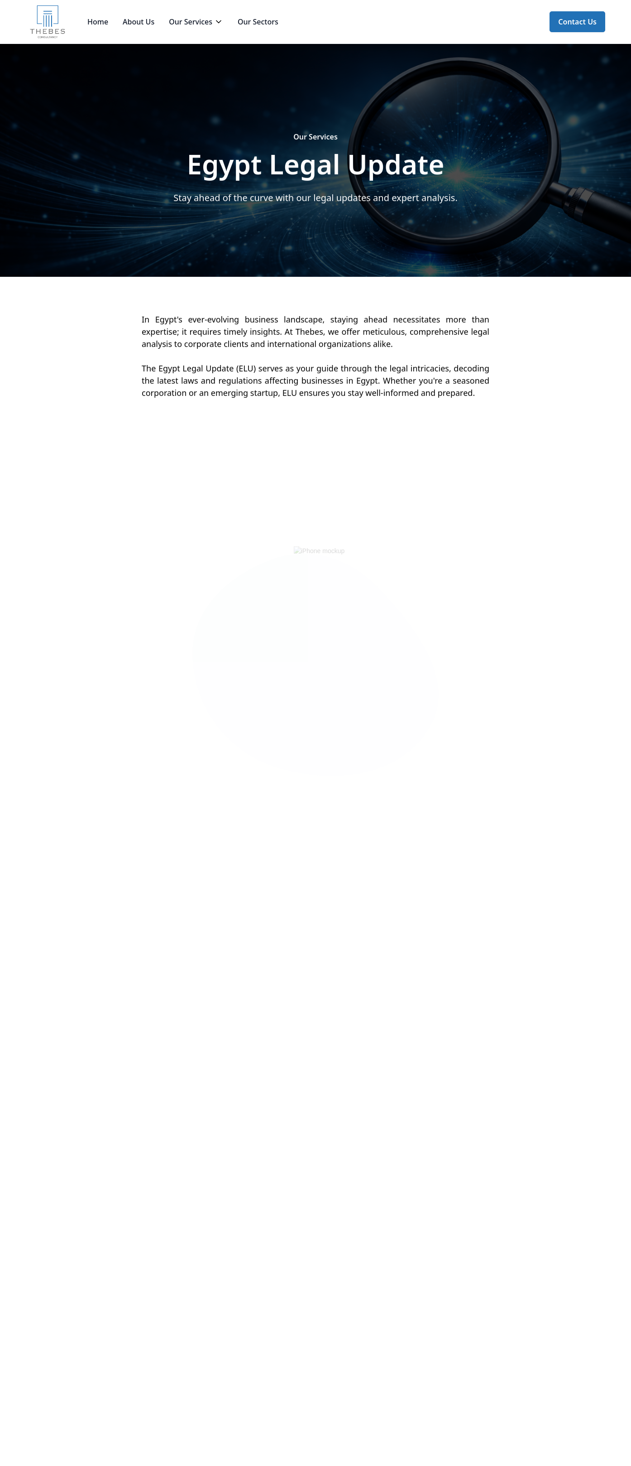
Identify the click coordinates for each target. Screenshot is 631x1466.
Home (97, 22)
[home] (47, 21)
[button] (196, 22)
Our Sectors (258, 22)
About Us (138, 22)
